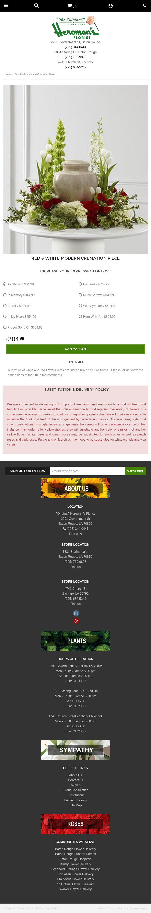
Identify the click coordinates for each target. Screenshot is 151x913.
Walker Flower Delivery (75, 889)
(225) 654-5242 (75, 67)
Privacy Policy (51, 908)
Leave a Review (75, 800)
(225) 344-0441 (75, 47)
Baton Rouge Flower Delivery (75, 849)
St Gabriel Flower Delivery (75, 884)
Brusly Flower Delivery (75, 864)
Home (8, 74)
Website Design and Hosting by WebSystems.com (122, 908)
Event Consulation (75, 790)
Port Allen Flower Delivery (75, 874)
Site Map (75, 805)
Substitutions (75, 795)
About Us (75, 775)
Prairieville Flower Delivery (75, 879)
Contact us (75, 780)
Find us (75, 533)
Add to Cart (75, 349)
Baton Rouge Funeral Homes (75, 854)
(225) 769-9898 (75, 57)
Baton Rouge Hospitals (75, 859)
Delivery (75, 785)
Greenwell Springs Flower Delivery (75, 869)
